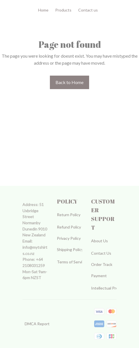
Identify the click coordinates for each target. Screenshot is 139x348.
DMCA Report (37, 323)
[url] (35, 250)
